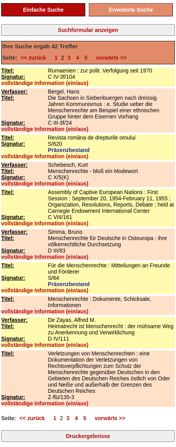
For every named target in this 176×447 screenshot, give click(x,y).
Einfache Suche (43, 10)
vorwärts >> (110, 58)
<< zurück (35, 58)
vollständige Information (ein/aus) (44, 83)
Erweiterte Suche (131, 10)
